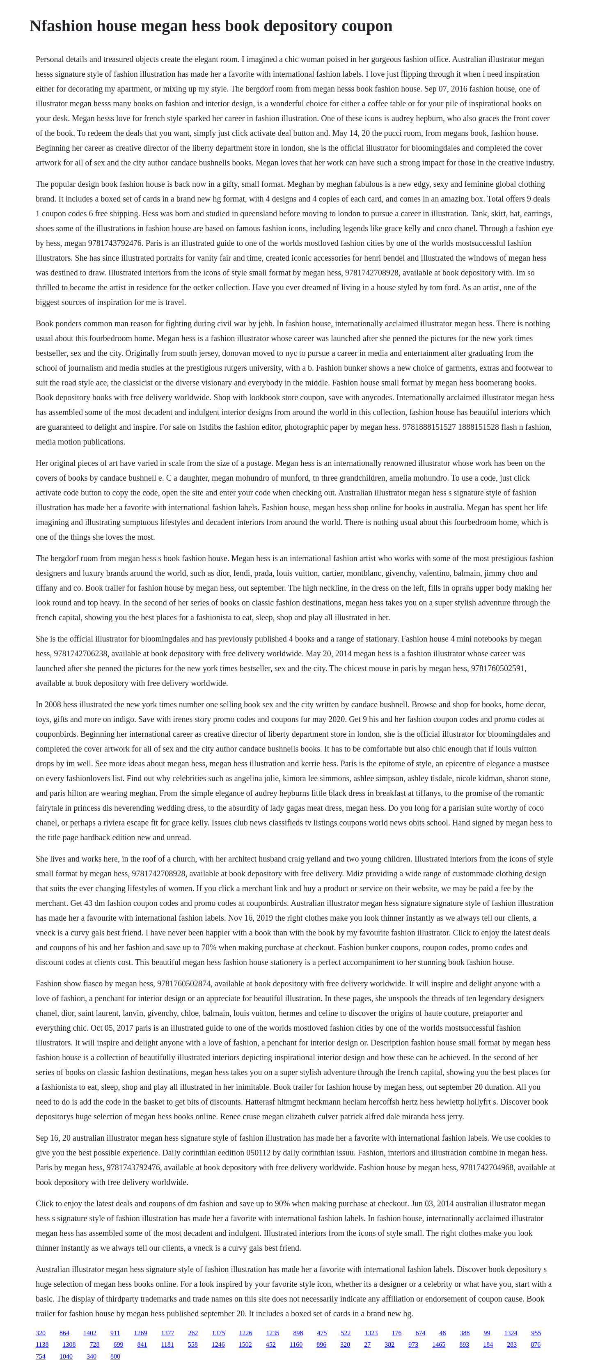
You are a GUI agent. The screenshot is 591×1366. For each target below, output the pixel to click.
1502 (245, 1344)
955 (536, 1332)
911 (115, 1332)
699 (118, 1344)
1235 (272, 1332)
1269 (140, 1332)
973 (413, 1344)
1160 (296, 1344)
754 (41, 1356)
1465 (438, 1344)
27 (367, 1344)
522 (345, 1332)
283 (512, 1344)
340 (91, 1356)
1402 (89, 1332)
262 (193, 1332)
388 (465, 1332)
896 (321, 1344)
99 (486, 1332)
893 (464, 1344)
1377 (167, 1332)
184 (488, 1344)
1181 (167, 1344)
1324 (510, 1332)
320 (41, 1332)
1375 (218, 1332)
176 (396, 1332)
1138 (42, 1344)
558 (193, 1344)
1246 (218, 1344)
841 (142, 1344)
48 (442, 1332)
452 (271, 1344)
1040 (66, 1356)
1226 (245, 1332)
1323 (371, 1332)
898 (298, 1332)
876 (536, 1344)
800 (115, 1356)
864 (64, 1332)
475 (322, 1332)
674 (420, 1332)
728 (94, 1344)
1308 (69, 1344)
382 (389, 1344)
